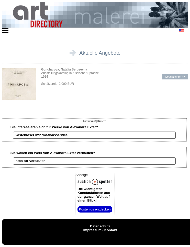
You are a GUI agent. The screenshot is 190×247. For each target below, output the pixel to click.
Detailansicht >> (175, 76)
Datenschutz (100, 226)
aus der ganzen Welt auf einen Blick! (93, 194)
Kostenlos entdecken (95, 209)
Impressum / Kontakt (100, 230)
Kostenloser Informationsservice (41, 135)
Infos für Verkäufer (30, 161)
